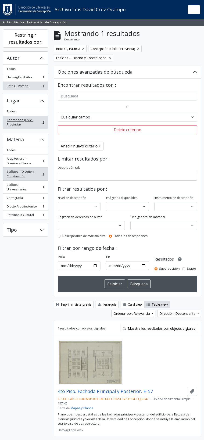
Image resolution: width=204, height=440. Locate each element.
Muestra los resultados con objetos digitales (159, 328)
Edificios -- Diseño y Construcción (25, 173)
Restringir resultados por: (26, 38)
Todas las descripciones (130, 236)
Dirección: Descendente (177, 313)
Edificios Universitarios (25, 186)
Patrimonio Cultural (25, 216)
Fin (108, 257)
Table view (157, 304)
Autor (13, 58)
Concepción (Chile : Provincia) (25, 122)
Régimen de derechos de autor (80, 217)
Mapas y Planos (82, 408)
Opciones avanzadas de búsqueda (95, 72)
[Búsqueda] (127, 96)
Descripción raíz (69, 167)
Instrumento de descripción (173, 198)
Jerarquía (107, 304)
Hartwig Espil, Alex (25, 78)
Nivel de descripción (72, 198)
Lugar (13, 100)
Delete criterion (127, 129)
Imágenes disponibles (121, 198)
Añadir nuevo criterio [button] (79, 146)
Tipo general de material (147, 217)
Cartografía (25, 199)
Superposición (169, 268)
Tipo (12, 230)
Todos (11, 69)
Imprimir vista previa (74, 304)
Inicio (61, 257)
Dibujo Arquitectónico (25, 207)
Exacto (191, 268)
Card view (133, 304)
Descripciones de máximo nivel (84, 236)
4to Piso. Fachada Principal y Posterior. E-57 (105, 391)
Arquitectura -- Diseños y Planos (25, 160)
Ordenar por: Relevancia (132, 313)
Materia (15, 139)
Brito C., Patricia (25, 87)
